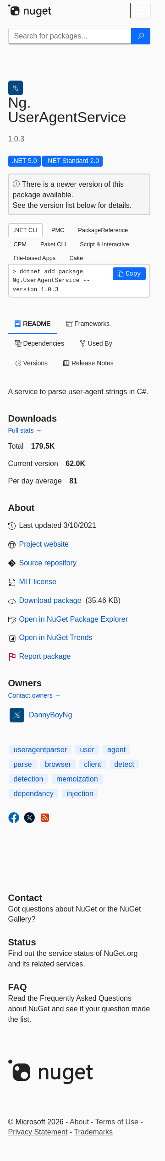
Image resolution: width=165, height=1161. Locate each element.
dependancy (34, 794)
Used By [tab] (96, 343)
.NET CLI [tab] (26, 230)
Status (22, 942)
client (92, 764)
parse (23, 764)
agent (116, 750)
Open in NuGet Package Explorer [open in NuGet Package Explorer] (73, 619)
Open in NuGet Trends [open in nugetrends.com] (56, 637)
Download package (50, 600)
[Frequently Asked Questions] (17, 987)
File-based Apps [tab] (35, 258)
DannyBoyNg (50, 715)
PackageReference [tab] (103, 230)
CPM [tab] (20, 244)
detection (29, 779)
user (87, 750)
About (79, 1122)
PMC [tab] (57, 230)
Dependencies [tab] (39, 343)
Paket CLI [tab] (53, 244)
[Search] (140, 36)
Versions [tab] (31, 363)
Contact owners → (34, 695)
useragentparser (40, 750)
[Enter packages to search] (70, 36)
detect (124, 764)
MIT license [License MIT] (38, 582)
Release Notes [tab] (88, 363)
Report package (45, 656)
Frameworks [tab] (88, 323)
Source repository (48, 563)
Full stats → (25, 430)
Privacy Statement (38, 1132)
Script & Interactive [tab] (104, 244)
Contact (25, 898)
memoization (77, 779)
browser (58, 764)
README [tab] (33, 323)
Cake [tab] (76, 258)
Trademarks (93, 1132)
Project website (44, 544)
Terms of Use (116, 1122)
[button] (129, 273)
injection (80, 794)
